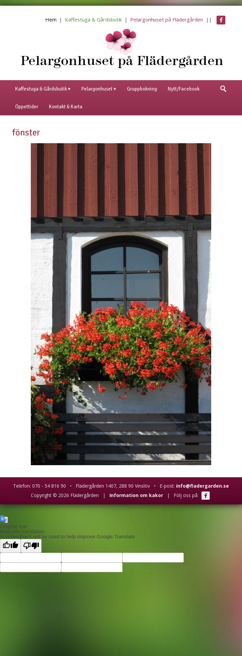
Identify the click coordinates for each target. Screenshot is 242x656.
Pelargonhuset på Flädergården (166, 19)
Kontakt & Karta (65, 107)
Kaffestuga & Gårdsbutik (93, 19)
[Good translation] (10, 546)
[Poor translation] (31, 546)
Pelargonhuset (96, 89)
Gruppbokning (142, 89)
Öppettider (26, 107)
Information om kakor (136, 495)
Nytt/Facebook (183, 89)
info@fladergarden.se (202, 486)
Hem (51, 19)
